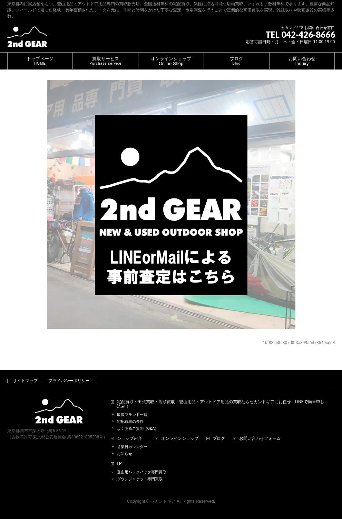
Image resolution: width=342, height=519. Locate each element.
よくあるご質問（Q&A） (138, 428)
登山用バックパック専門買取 (141, 472)
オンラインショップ (179, 438)
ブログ (219, 438)
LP (119, 464)
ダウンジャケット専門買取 (140, 479)
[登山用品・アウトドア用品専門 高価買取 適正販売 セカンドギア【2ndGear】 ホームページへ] (27, 39)
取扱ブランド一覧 (132, 415)
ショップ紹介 (129, 438)
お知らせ (124, 454)
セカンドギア (162, 501)
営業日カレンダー (132, 447)
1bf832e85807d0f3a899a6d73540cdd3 (299, 342)
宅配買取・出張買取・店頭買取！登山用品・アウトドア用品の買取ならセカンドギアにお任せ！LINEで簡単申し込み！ (220, 404)
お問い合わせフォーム (260, 438)
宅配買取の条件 (130, 421)
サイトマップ (25, 380)
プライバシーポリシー (69, 380)
